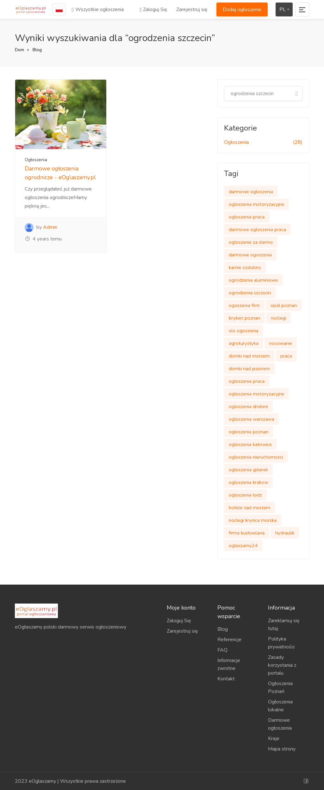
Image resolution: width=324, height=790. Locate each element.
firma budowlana (247, 533)
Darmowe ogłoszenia (280, 724)
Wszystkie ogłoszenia (98, 9)
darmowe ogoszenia (250, 255)
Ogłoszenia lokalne (280, 705)
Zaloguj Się (153, 9)
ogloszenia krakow (248, 482)
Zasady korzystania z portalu (282, 665)
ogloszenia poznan (248, 431)
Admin (50, 227)
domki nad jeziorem (249, 368)
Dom (19, 50)
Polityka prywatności (281, 642)
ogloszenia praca (247, 217)
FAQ (222, 650)
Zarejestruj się (192, 9)
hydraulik (284, 533)
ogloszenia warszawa (251, 419)
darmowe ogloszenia (251, 191)
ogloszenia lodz (245, 495)
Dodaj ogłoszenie (242, 9)
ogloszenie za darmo (251, 242)
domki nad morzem (249, 356)
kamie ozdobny (245, 267)
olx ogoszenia (243, 330)
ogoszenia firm (244, 305)
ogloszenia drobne (248, 406)
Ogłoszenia (36, 160)
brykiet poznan (244, 318)
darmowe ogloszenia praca (257, 229)
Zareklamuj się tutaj (284, 624)
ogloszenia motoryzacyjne (256, 204)
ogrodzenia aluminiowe (253, 280)
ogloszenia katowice (250, 444)
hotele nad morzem (249, 507)
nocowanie (280, 343)
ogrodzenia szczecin (250, 292)
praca (286, 356)
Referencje (229, 639)
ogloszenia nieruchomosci (256, 457)
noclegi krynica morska (253, 520)
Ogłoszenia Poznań (280, 687)
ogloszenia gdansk (248, 469)
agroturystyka (244, 343)
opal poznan (284, 305)
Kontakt (226, 678)
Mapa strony (282, 748)
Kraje (273, 738)
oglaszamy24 (243, 545)
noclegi (278, 318)
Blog (37, 50)
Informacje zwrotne (228, 664)
